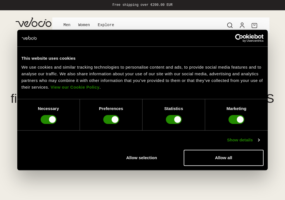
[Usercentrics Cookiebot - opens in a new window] (239, 38)
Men (66, 25)
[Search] (230, 25)
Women (84, 25)
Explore (106, 25)
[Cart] (254, 25)
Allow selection (141, 157)
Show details (240, 140)
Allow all (223, 157)
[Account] (242, 25)
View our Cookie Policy (75, 87)
